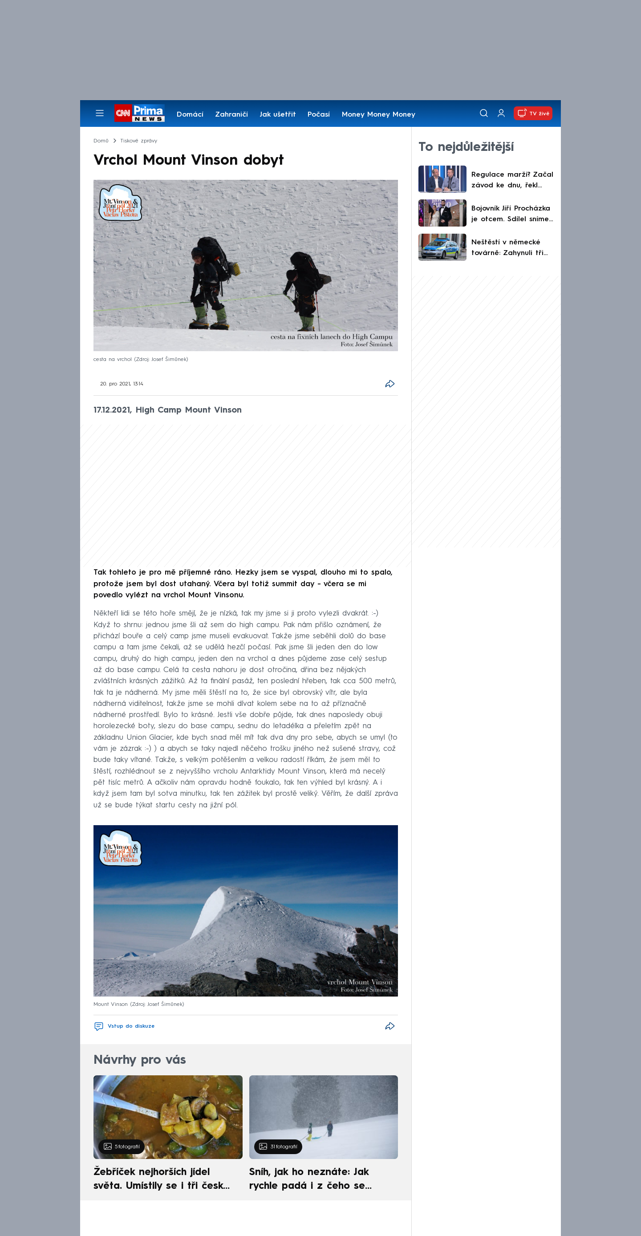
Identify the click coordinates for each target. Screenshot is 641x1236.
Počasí (319, 114)
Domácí (190, 114)
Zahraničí (231, 114)
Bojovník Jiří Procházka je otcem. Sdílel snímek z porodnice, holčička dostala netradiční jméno (511, 215)
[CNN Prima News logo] (139, 113)
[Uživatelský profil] (501, 113)
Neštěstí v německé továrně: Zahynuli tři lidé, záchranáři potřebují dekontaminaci (507, 249)
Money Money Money (378, 114)
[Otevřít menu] (100, 113)
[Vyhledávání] (484, 113)
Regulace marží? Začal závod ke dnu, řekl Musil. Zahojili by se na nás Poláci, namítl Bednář (512, 181)
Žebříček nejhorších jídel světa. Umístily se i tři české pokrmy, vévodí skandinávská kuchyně (163, 1180)
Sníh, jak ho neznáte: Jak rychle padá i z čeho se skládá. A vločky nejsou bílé (316, 1180)
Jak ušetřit (278, 114)
